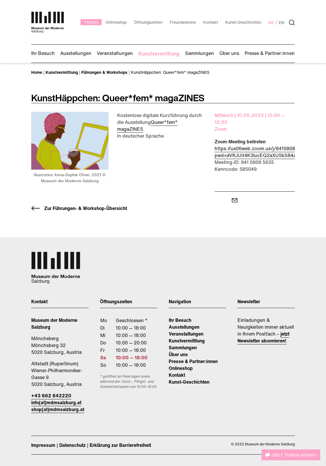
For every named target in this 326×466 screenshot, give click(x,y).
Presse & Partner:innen (193, 361)
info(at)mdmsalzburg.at (56, 402)
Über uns (178, 354)
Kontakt (177, 375)
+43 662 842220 (51, 395)
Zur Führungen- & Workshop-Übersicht (85, 208)
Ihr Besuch (180, 320)
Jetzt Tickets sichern (294, 454)
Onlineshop (181, 368)
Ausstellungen (184, 327)
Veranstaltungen (186, 333)
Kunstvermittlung (187, 340)
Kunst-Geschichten (189, 381)
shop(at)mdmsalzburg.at (57, 409)
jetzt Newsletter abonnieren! (263, 337)
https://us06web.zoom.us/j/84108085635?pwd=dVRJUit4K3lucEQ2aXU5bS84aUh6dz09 (265, 152)
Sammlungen (183, 347)
